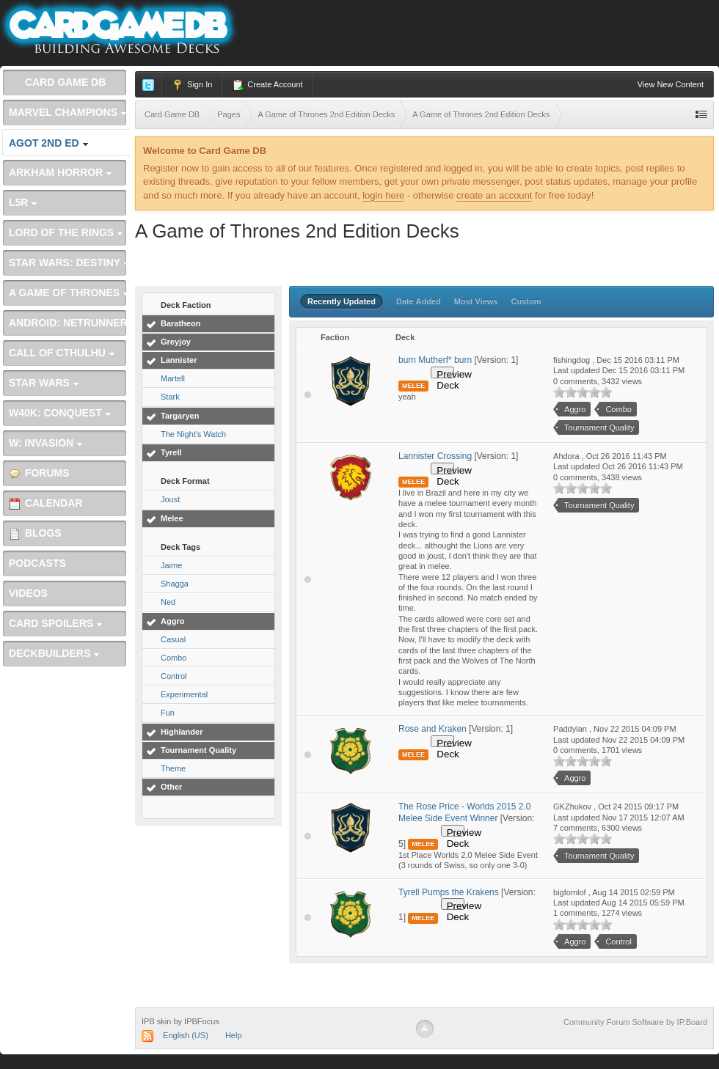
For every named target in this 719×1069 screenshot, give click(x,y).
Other (171, 786)
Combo (173, 657)
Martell (173, 378)
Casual (173, 639)
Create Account (267, 85)
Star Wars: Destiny (69, 262)
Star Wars (44, 383)
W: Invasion (46, 443)
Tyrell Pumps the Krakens (448, 892)
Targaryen (180, 415)
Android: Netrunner (68, 327)
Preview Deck (445, 373)
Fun (168, 712)
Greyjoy (176, 341)
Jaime (171, 565)
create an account (494, 195)
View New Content (671, 84)
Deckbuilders (54, 653)
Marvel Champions (68, 112)
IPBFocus (201, 1021)
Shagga (175, 583)
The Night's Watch (193, 434)
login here (383, 195)
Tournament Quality (198, 750)
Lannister (179, 360)
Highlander (181, 731)
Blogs (35, 533)
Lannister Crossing (436, 456)
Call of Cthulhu (62, 353)
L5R (23, 202)
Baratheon (180, 323)
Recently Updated (341, 301)
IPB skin (156, 1021)
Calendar (45, 503)
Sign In (192, 85)
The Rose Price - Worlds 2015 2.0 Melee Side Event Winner (464, 812)
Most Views (476, 301)
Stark (170, 396)
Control (173, 676)
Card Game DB (57, 82)
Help (233, 1035)
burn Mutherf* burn (435, 360)
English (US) (185, 1035)
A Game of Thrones (69, 292)
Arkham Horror (60, 172)
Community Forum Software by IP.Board (635, 1022)
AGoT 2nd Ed (49, 143)
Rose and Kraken (432, 729)
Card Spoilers (56, 623)
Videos (28, 593)
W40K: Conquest (60, 413)
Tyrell (171, 452)
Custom (526, 301)
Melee (172, 518)
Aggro (172, 621)
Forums (39, 473)
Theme (173, 768)
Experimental (184, 694)
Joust (170, 499)
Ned (168, 602)
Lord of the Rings (66, 232)
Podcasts (37, 563)
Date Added (418, 301)
